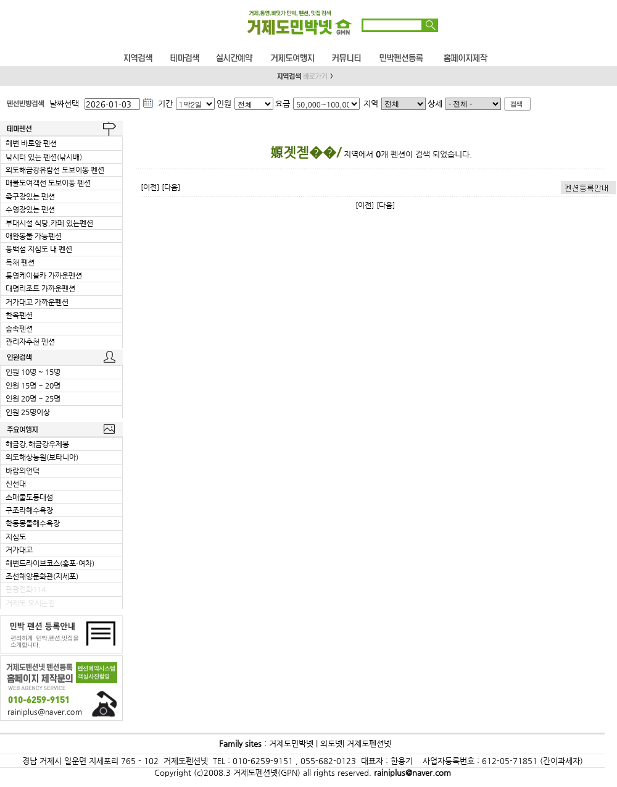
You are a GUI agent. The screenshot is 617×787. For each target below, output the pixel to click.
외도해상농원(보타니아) (42, 457)
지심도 (16, 536)
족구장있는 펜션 (30, 196)
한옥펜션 (19, 315)
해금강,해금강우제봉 (37, 444)
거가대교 (19, 549)
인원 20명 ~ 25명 (33, 398)
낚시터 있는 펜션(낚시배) (44, 157)
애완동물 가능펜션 (34, 236)
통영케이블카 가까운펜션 (44, 275)
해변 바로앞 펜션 (31, 143)
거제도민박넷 (291, 743)
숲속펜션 (19, 328)
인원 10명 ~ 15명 (33, 372)
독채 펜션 (20, 262)
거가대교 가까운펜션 (37, 302)
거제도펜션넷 (369, 743)
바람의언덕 (22, 470)
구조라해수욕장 (29, 510)
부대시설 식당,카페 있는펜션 (49, 223)
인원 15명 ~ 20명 (33, 385)
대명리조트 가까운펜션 (40, 288)
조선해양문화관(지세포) (42, 576)
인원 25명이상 (28, 412)
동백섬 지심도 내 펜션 (39, 249)
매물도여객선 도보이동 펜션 (48, 183)
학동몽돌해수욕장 (33, 523)
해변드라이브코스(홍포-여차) (50, 563)
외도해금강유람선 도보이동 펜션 (55, 170)
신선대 (16, 483)
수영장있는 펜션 (30, 209)
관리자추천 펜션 (30, 341)
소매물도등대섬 (29, 497)
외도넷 (330, 743)
